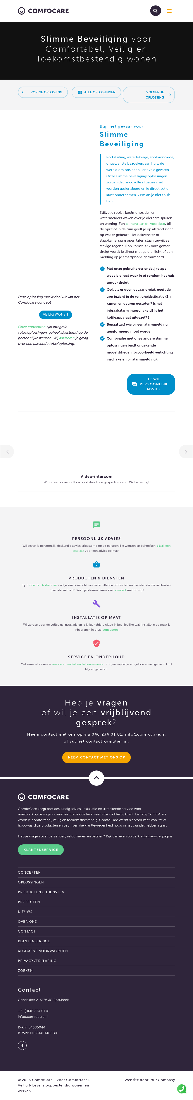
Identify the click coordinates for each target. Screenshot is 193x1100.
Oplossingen (31, 882)
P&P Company (162, 1080)
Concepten (29, 873)
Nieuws (25, 912)
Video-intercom (96, 476)
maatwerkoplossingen (35, 814)
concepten (36, 327)
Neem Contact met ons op (96, 757)
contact (120, 590)
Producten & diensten (41, 892)
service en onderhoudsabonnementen (78, 664)
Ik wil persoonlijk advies (150, 384)
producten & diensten (42, 585)
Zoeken (25, 971)
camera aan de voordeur (145, 224)
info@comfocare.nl (145, 734)
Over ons (27, 922)
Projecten (29, 902)
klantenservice (149, 836)
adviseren (66, 338)
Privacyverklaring (37, 961)
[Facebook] (22, 1045)
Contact (27, 931)
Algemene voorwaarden (43, 951)
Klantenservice (41, 850)
